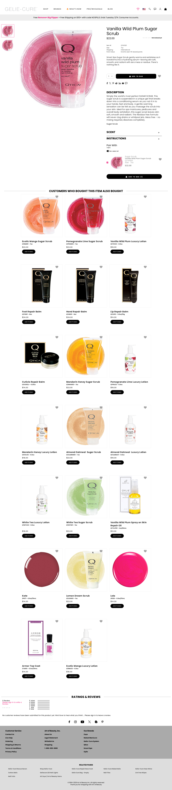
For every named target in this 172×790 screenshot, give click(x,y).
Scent (133, 132)
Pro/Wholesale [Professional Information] (94, 9)
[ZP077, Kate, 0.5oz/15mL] (42, 574)
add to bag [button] (129, 76)
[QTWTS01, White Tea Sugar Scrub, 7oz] (86, 501)
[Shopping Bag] (165, 9)
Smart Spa (88, 748)
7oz (115, 48)
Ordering (9, 741)
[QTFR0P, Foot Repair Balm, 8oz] (42, 289)
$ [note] (128, 166)
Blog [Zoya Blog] (110, 9)
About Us (48, 734)
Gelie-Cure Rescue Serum (17, 769)
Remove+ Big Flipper (48, 18)
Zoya (86, 734)
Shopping (48, 745)
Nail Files (107, 772)
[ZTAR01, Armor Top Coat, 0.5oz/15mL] (42, 644)
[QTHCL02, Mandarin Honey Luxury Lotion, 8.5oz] (42, 430)
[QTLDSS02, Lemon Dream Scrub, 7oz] (86, 574)
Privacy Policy (11, 752)
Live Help (9, 738)
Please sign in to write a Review (12, 703)
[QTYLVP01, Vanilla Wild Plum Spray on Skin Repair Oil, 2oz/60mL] (130, 502)
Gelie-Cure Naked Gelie (112, 769)
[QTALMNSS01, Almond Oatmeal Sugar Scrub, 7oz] (86, 430)
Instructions (133, 138)
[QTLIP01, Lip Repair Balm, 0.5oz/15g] (130, 289)
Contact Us (9, 734)
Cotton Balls (12, 772)
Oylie (86, 752)
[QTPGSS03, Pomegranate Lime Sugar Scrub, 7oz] (86, 219)
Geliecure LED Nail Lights (49, 772)
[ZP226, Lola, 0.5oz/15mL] (130, 574)
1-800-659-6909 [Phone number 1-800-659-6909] (51, 748)
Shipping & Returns (13, 745)
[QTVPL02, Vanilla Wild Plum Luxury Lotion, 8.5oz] (130, 219)
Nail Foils (11, 776)
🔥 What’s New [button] (74, 9)
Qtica (86, 745)
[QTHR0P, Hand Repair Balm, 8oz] (86, 289)
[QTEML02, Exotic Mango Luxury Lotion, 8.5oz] (86, 644)
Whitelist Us (49, 741)
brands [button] (57, 9)
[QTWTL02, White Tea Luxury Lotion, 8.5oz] (42, 501)
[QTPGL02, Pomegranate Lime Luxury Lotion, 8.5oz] (130, 360)
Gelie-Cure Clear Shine (143, 769)
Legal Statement (51, 738)
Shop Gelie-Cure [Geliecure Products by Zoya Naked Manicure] (46, 769)
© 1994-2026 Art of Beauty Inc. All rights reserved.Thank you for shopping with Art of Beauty (86, 783)
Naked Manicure (90, 738)
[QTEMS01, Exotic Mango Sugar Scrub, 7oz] (42, 219)
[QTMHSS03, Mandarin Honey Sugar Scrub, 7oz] (86, 360)
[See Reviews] (152, 38)
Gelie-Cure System (91, 741)
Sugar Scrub (112, 124)
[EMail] (123, 83)
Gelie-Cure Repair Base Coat (82, 769)
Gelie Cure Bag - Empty (80, 772)
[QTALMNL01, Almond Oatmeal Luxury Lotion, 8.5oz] (130, 430)
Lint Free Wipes (141, 772)
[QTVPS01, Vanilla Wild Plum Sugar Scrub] (133, 162)
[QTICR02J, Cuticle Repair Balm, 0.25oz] (42, 360)
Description (115, 92)
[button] (21, 9)
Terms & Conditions (13, 748)
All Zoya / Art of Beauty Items (51, 776)
